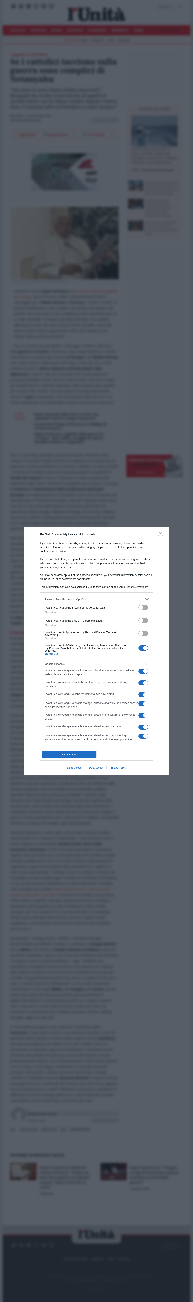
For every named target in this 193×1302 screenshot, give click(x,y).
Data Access (96, 767)
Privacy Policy (118, 767)
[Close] (161, 534)
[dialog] (96, 651)
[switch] (143, 607)
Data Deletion (75, 767)
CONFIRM (69, 754)
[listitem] (96, 599)
